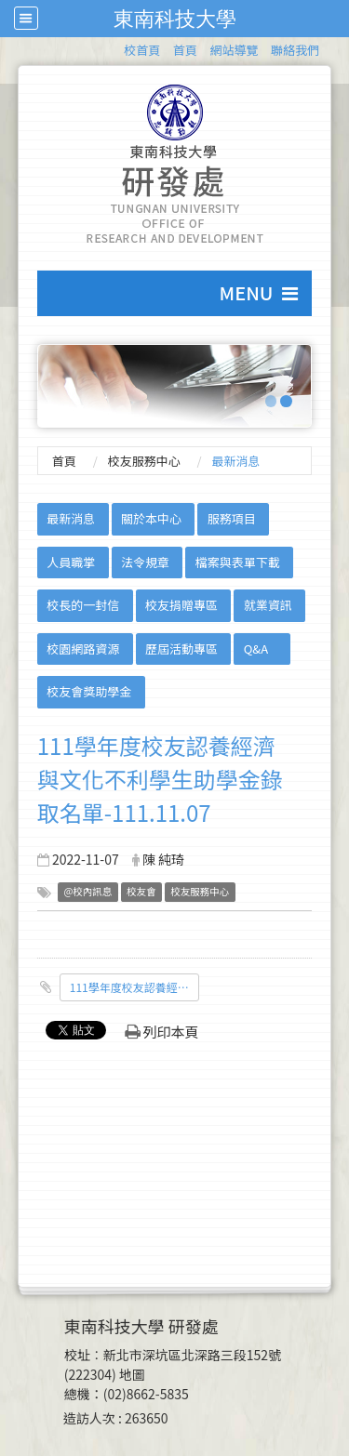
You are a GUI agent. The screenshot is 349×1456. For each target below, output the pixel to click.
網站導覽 (233, 50)
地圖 (132, 1374)
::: (115, 47)
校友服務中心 (144, 461)
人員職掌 (71, 562)
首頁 (185, 50)
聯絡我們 (295, 50)
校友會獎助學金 (89, 691)
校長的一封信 (83, 605)
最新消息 (71, 518)
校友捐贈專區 (181, 605)
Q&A (256, 648)
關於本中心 (151, 518)
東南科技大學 (175, 19)
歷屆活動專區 (181, 648)
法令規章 (145, 562)
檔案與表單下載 (237, 562)
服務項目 (232, 518)
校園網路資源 (83, 648)
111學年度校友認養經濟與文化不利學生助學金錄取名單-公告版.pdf (134, 987)
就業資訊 (268, 605)
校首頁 (142, 50)
